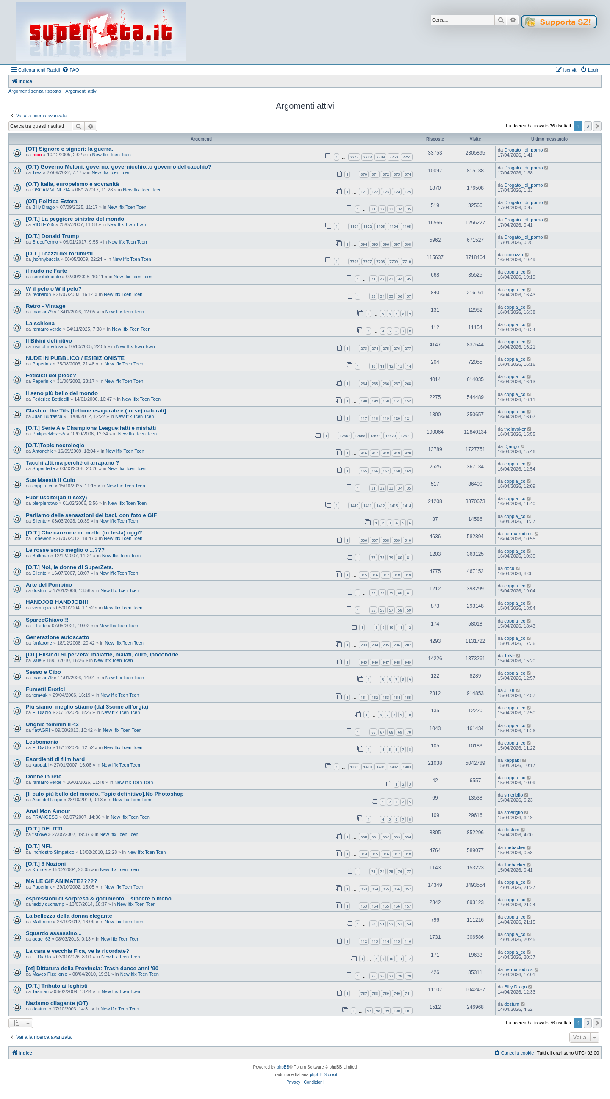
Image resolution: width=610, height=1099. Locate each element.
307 (375, 540)
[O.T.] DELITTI (44, 828)
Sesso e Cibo (43, 672)
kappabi (40, 764)
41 (373, 279)
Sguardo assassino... (54, 933)
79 (391, 557)
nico (37, 154)
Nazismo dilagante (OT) (57, 1003)
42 (382, 279)
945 (363, 662)
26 (382, 976)
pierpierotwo (45, 503)
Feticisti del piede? (51, 375)
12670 (390, 435)
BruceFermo (45, 241)
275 (386, 348)
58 (400, 610)
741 (408, 993)
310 (408, 540)
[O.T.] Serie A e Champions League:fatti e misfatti (91, 428)
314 (363, 854)
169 (408, 470)
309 (397, 540)
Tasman (40, 991)
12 (391, 366)
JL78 (509, 690)
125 (408, 191)
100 (397, 1010)
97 (369, 1010)
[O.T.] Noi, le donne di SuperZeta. (70, 567)
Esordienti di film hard (55, 759)
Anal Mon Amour (48, 811)
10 (373, 366)
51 (382, 924)
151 (397, 401)
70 (409, 732)
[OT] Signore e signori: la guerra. (69, 149)
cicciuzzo (513, 254)
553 (397, 836)
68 (391, 732)
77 (373, 557)
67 (382, 732)
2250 (393, 157)
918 (386, 453)
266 (386, 383)
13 (400, 366)
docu (509, 568)
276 (397, 348)
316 (375, 575)
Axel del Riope (47, 799)
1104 (393, 226)
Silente (39, 520)
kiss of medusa (47, 346)
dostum (39, 590)
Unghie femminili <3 (52, 724)
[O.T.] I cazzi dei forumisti (59, 253)
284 (375, 645)
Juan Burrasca (47, 416)
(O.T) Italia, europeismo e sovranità (72, 184)
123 (386, 191)
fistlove (39, 834)
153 (386, 697)
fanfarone (42, 642)
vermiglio (41, 607)
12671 (405, 435)
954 (375, 888)
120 (397, 418)
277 (408, 348)
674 (408, 174)
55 (391, 296)
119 (386, 418)
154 (397, 697)
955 (386, 888)
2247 (354, 157)
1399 (354, 767)
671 (375, 174)
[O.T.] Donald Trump (52, 236)
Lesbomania (42, 742)
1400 (367, 767)
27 (391, 976)
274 (375, 348)
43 (391, 279)
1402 (393, 767)
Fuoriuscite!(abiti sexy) (56, 497)
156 (397, 906)
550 (363, 836)
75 (391, 871)
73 (373, 871)
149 (375, 401)
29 (409, 976)
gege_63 (41, 938)
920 (408, 453)
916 (363, 453)
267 (397, 383)
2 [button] (587, 126)
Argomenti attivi (81, 91)
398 (408, 244)
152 (408, 401)
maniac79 (42, 311)
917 (375, 453)
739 (386, 993)
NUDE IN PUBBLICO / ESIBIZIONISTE (75, 358)
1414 (406, 505)
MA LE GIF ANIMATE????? (61, 881)
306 (363, 540)
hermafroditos (518, 533)
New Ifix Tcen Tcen (111, 154)
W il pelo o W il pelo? (54, 288)
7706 (354, 261)
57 (409, 296)
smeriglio (513, 794)
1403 (406, 767)
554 (408, 836)
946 (375, 662)
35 (409, 209)
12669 (375, 435)
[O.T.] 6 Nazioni (46, 864)
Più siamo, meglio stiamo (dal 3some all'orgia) (87, 706)
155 (408, 697)
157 (408, 906)
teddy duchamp (48, 904)
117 (363, 418)
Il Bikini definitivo (49, 341)
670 (363, 174)
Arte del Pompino (49, 584)
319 (408, 575)
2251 (406, 157)
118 (375, 418)
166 (375, 470)
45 (409, 279)
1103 (380, 226)
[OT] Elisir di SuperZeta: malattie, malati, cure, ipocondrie (102, 654)
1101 (354, 226)
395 (375, 244)
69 (400, 732)
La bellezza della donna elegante (69, 916)
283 (363, 645)
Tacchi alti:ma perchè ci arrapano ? (72, 463)
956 (397, 888)
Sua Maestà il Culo (50, 480)
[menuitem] (70, 70)
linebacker (514, 847)
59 (409, 610)
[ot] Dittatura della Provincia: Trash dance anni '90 (92, 968)
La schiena (40, 323)
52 (391, 924)
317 (386, 575)
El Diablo (41, 712)
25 (373, 976)
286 (397, 645)
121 (363, 191)
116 (408, 941)
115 (397, 941)
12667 (344, 435)
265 (375, 383)
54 (382, 296)
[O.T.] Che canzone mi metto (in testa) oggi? (84, 532)
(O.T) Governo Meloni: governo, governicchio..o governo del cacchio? (118, 166)
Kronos (39, 869)
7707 (367, 261)
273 (363, 348)
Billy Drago (43, 207)
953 (363, 888)
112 (363, 941)
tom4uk (39, 695)
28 (400, 976)
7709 (393, 261)
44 (400, 279)
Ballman (40, 555)
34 (400, 209)
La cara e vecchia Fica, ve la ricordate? (77, 951)
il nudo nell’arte (46, 271)
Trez (37, 172)
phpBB (283, 1067)
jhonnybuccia (45, 259)
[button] (597, 126)
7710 (406, 261)
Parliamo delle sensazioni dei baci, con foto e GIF (91, 515)
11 (382, 366)
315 (363, 575)
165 (363, 470)
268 (408, 383)
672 (386, 174)
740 (397, 993)
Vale (36, 660)
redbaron (41, 294)
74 (382, 871)
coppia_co (514, 271)
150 (386, 401)
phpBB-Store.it (323, 1074)
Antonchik (42, 451)
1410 (354, 505)
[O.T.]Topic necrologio (55, 445)
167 (386, 470)
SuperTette (43, 468)
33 (391, 209)
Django (511, 446)
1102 (367, 226)
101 (408, 1010)
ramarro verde (46, 329)
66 (373, 732)
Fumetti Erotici (45, 689)
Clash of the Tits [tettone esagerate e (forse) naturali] (96, 410)
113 (375, 941)
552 (386, 836)
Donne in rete (43, 776)
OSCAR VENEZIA (51, 189)
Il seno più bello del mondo (62, 393)
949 (408, 662)
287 (408, 645)
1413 (393, 505)
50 (373, 924)
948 (397, 662)
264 (363, 383)
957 (408, 888)
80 (400, 557)
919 (397, 453)
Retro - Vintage (46, 306)
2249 (380, 157)
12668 (360, 435)
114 (386, 941)
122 (375, 191)
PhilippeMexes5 (48, 433)
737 (363, 993)
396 (386, 244)
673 (397, 174)
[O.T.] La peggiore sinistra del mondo (75, 219)
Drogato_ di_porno (523, 149)
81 (409, 557)
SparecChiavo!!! (47, 620)
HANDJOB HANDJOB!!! (57, 602)
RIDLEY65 (43, 224)
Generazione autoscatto (57, 637)
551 (375, 836)
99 (387, 1010)
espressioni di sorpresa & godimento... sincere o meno (99, 898)
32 (382, 209)
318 (397, 575)
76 (400, 871)
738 (375, 993)
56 (400, 296)
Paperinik (42, 363)
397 (397, 244)
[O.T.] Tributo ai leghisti (57, 986)
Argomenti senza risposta (34, 91)
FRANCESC (45, 816)
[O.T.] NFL (39, 846)
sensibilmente (46, 276)
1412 (380, 505)
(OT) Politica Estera (52, 201)
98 (378, 1010)
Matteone (42, 921)
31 (373, 209)
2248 (367, 157)
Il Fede (39, 625)
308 (386, 540)
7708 (380, 261)
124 (397, 191)
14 (409, 366)
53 (373, 296)
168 (397, 470)
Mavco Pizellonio (49, 974)
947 (386, 662)
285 (386, 645)
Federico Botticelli (50, 398)
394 (363, 244)
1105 (406, 226)
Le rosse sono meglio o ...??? (65, 550)
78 (382, 557)
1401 (380, 767)
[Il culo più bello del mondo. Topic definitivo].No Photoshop (105, 794)
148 (363, 401)
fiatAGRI (41, 730)
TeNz (509, 655)
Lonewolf (41, 538)
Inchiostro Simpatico (53, 852)
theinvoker (515, 429)
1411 (367, 505)
